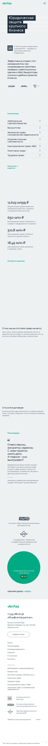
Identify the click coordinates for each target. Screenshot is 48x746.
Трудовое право (15, 155)
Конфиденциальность (16, 649)
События (10, 653)
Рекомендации (13, 433)
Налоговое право (16, 150)
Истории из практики (16, 261)
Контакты (11, 659)
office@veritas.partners (19, 617)
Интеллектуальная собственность (16, 140)
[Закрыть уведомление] (46, 742)
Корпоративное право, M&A (21, 146)
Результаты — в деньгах (12, 167)
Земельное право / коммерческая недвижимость (21, 689)
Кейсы (10, 643)
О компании (12, 656)
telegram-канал (18, 634)
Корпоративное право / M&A (19, 685)
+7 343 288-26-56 (15, 614)
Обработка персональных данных (19, 720)
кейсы (19, 592)
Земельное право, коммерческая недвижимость (23, 133)
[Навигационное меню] (44, 3)
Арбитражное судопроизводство (17, 122)
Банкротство (14, 127)
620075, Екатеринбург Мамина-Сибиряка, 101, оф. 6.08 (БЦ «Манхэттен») (21, 625)
